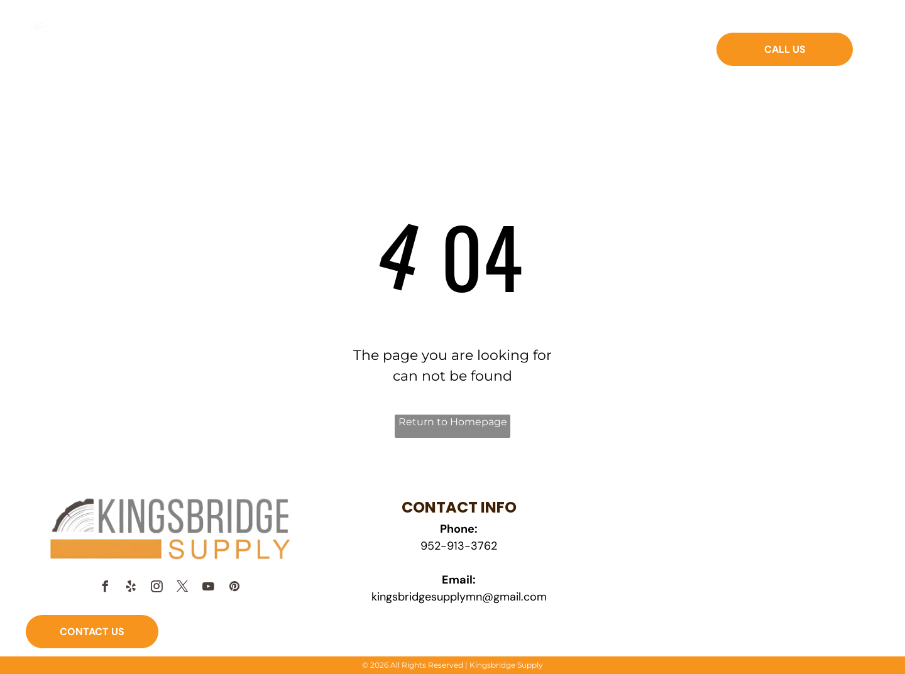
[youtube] (208, 588)
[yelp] (131, 588)
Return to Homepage (452, 422)
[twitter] (183, 588)
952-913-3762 (458, 545)
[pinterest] (234, 588)
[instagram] (157, 588)
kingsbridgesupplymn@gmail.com (459, 596)
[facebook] (105, 588)
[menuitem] (294, 57)
